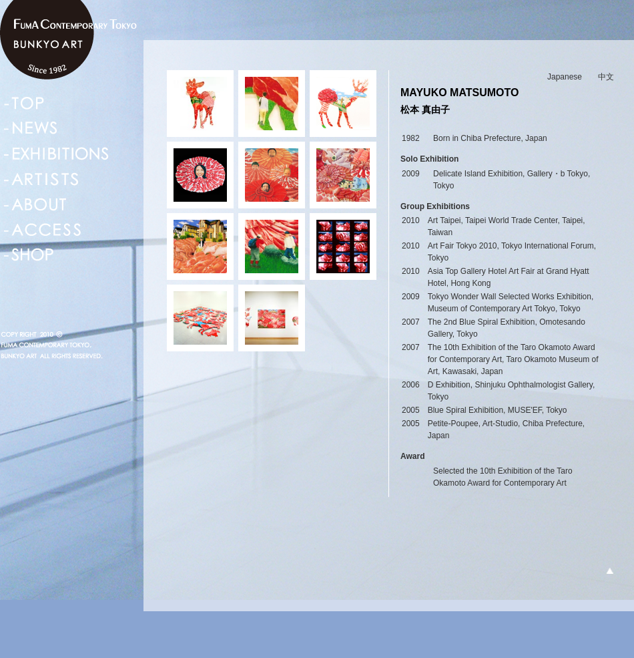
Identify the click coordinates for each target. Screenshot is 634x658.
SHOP (29, 255)
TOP (24, 103)
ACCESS (42, 229)
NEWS (31, 128)
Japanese (564, 76)
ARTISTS (41, 179)
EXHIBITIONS (56, 153)
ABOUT (35, 204)
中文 (606, 76)
